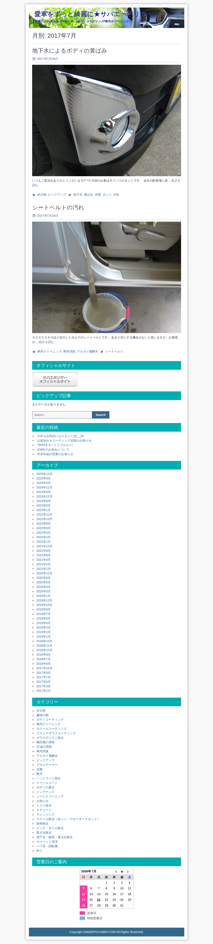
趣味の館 (42, 715)
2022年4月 (43, 532)
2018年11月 (44, 645)
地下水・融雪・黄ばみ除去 (54, 837)
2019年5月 (43, 618)
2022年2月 (43, 537)
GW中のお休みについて (53, 449)
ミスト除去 (44, 805)
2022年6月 (43, 528)
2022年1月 (43, 541)
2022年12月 (44, 514)
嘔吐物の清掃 (45, 742)
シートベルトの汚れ (58, 207)
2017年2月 (43, 690)
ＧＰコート (44, 810)
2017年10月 (44, 668)
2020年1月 (43, 596)
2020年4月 (43, 587)
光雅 (39, 769)
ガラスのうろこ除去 (50, 737)
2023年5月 (43, 505)
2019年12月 (44, 600)
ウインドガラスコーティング (56, 733)
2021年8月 (43, 550)
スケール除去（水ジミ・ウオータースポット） (68, 819)
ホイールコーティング (51, 728)
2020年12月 (44, 573)
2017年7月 (43, 677)
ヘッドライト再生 (48, 778)
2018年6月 (43, 663)
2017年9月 (43, 672)
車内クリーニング (49, 351)
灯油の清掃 (44, 746)
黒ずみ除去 (44, 832)
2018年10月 (44, 650)
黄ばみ (88, 194)
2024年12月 (44, 487)
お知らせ (42, 801)
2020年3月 (43, 591)
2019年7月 (43, 614)
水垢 (116, 194)
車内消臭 (69, 351)
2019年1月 (43, 636)
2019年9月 (43, 609)
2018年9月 (43, 654)
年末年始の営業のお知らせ (55, 454)
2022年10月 (44, 519)
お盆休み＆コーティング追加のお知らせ (64, 440)
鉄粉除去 (42, 823)
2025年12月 (44, 474)
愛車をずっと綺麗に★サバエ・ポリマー (93, 13)
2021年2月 (43, 564)
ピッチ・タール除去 (50, 828)
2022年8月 (43, 523)
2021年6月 (43, 555)
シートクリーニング (50, 796)
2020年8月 (43, 577)
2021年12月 (44, 546)
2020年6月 (43, 582)
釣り (39, 850)
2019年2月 (43, 632)
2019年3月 (43, 627)
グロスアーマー (47, 764)
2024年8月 (43, 492)
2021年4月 (43, 559)
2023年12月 (44, 496)
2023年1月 (43, 510)
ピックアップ (57, 194)
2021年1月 (43, 568)
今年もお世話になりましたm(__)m (60, 436)
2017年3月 (43, 686)
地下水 (77, 194)
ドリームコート (47, 783)
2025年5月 (43, 483)
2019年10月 (44, 605)
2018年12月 (44, 641)
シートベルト (114, 351)
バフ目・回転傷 (47, 846)
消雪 (98, 194)
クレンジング (45, 814)
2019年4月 (43, 623)
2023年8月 (43, 501)
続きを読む (46, 342)
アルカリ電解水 (87, 351)
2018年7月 (43, 659)
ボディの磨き (45, 787)
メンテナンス (45, 792)
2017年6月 (43, 681)
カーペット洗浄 (47, 841)
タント (106, 194)
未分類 (41, 194)
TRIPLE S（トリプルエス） (56, 445)
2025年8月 (43, 478)
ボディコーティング (50, 719)
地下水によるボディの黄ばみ (69, 50)
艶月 (39, 774)
